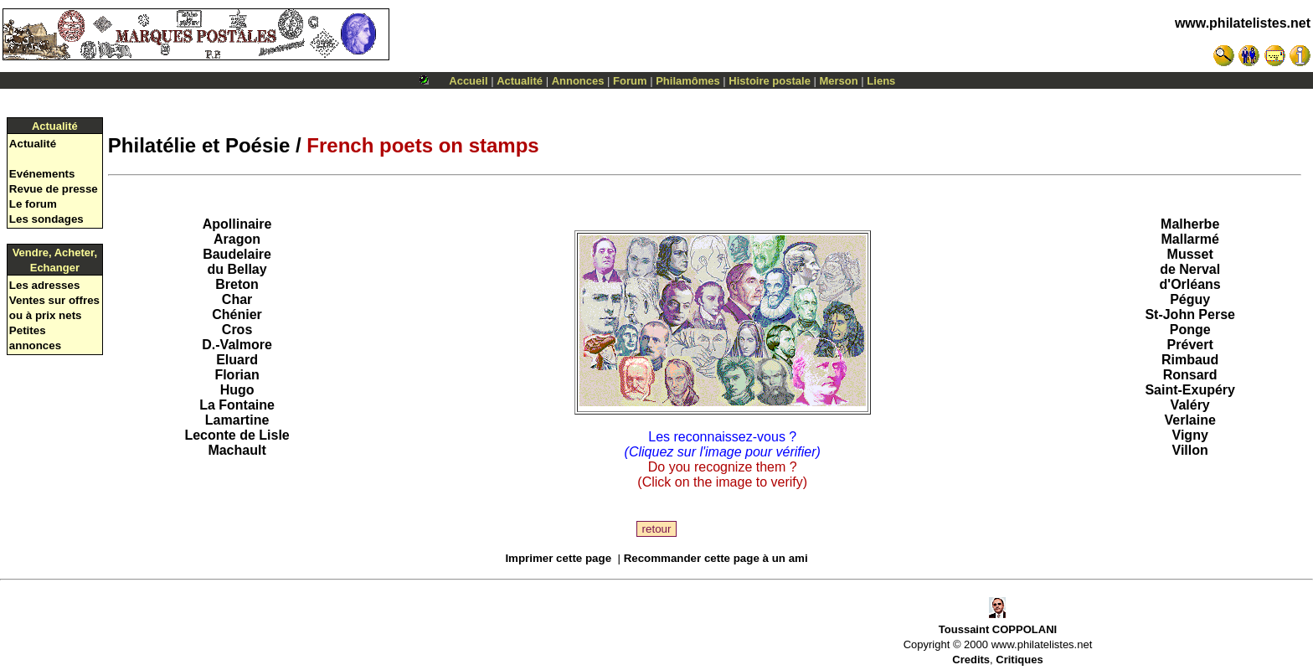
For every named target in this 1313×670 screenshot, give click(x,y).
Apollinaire (237, 224)
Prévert (1190, 345)
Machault (236, 450)
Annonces (578, 81)
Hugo (237, 390)
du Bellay (236, 269)
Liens (881, 81)
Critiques (1019, 659)
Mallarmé (1189, 239)
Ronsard (1190, 375)
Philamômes (688, 81)
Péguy (1190, 299)
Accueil (468, 81)
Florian (236, 375)
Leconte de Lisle (236, 435)
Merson (839, 81)
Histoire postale (770, 81)
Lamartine (237, 420)
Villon (1190, 450)
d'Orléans (1190, 284)
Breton (237, 284)
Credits (971, 659)
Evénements (42, 174)
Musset (1190, 254)
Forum (629, 81)
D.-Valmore (237, 345)
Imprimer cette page (558, 558)
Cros (237, 329)
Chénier (237, 314)
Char (237, 299)
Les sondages (46, 219)
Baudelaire (237, 254)
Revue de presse (53, 189)
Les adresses (44, 285)
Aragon (237, 239)
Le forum (33, 204)
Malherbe (1190, 224)
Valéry (1190, 405)
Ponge (1190, 329)
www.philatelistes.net (1242, 23)
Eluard (237, 360)
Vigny (1190, 435)
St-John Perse (1190, 314)
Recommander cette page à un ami (716, 558)
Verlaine (1189, 420)
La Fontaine (237, 405)
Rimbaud (1189, 360)
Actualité (520, 81)
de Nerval (1190, 269)
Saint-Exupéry (1190, 390)
